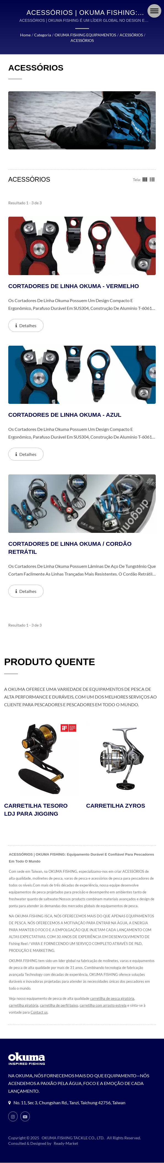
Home (24, 35)
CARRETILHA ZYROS (115, 806)
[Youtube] (25, 1117)
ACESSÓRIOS (131, 35)
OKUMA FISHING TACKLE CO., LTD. (73, 1138)
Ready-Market (67, 1143)
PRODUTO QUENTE (49, 661)
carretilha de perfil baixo (58, 1006)
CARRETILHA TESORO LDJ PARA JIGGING (36, 810)
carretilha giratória (23, 1006)
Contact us (39, 1013)
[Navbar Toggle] (154, 11)
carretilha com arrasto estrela (103, 1006)
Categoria (41, 35)
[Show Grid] (145, 179)
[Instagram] (13, 1117)
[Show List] (152, 179)
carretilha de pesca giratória (115, 999)
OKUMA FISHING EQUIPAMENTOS (84, 35)
